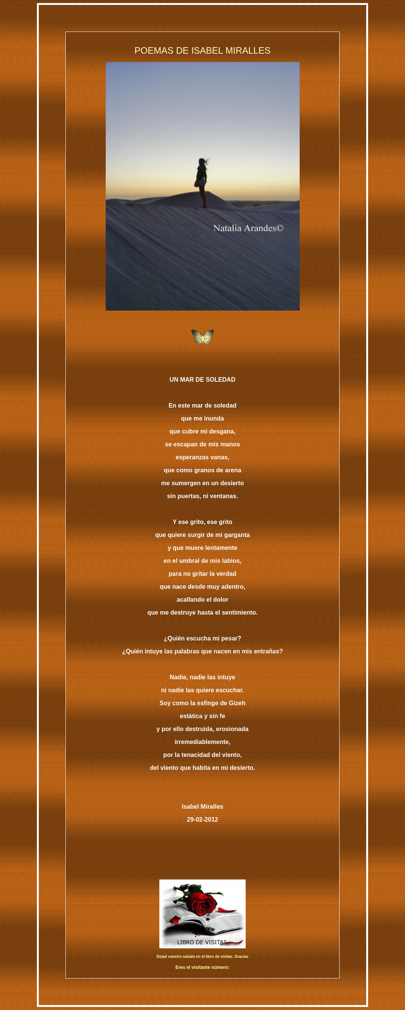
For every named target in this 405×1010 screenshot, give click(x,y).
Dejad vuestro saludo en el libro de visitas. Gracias (203, 956)
